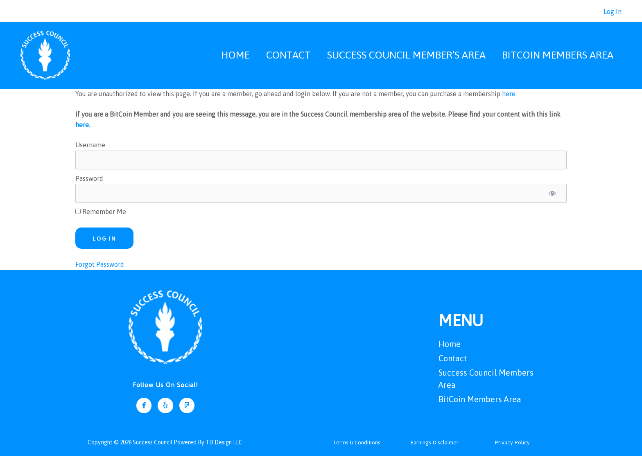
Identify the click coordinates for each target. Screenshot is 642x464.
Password (89, 186)
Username (90, 153)
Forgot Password (99, 272)
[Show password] (552, 201)
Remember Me (100, 219)
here (508, 102)
